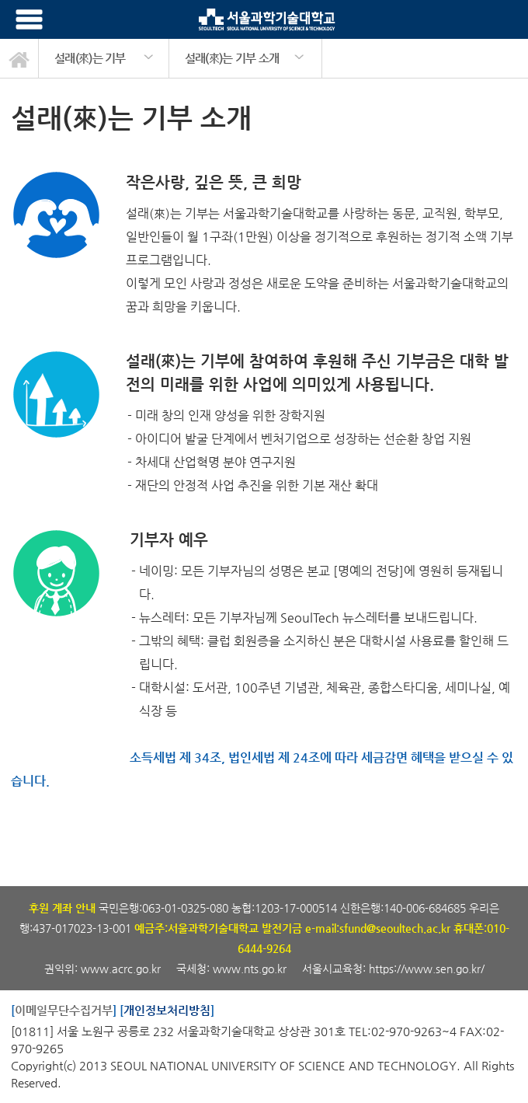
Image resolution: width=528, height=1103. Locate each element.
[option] (104, 58)
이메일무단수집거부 (64, 1010)
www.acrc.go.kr (122, 968)
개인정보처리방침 (166, 1010)
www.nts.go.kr (250, 968)
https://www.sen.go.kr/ (427, 968)
